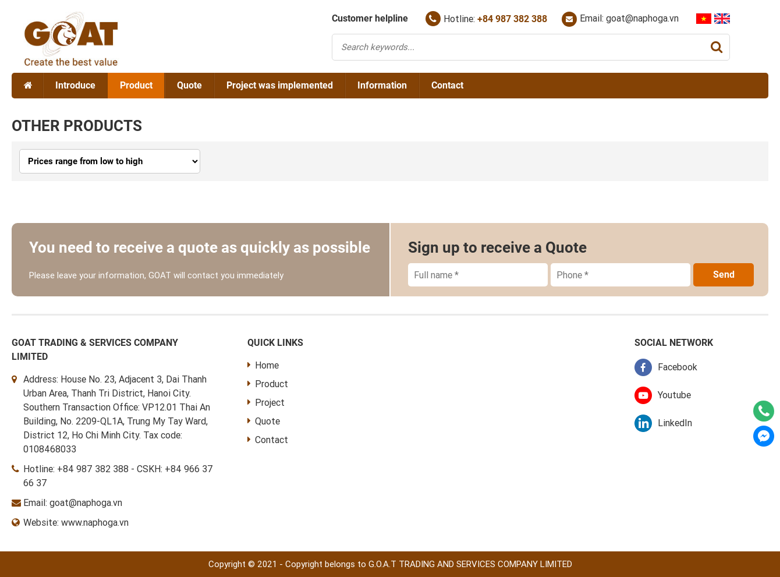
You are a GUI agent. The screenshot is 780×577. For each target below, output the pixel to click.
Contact (447, 85)
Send (724, 274)
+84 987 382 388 (93, 469)
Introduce (75, 85)
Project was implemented (279, 85)
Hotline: (486, 18)
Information (382, 85)
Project (266, 402)
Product (136, 85)
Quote (189, 85)
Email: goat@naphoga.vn (620, 19)
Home (263, 365)
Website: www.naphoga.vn (76, 522)
